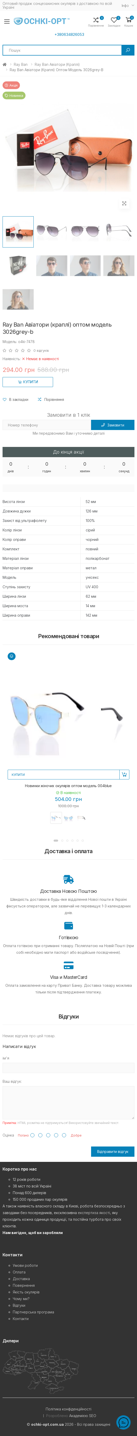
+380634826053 (69, 34)
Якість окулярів (26, 1292)
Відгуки (19, 1305)
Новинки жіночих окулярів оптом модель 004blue (68, 786)
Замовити (112, 425)
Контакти (21, 1318)
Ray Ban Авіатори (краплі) (57, 64)
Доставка (21, 1279)
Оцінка (8, 1135)
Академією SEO (82, 1415)
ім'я (6, 1058)
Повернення (24, 1285)
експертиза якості (94, 1212)
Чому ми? (21, 1298)
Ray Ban (21, 64)
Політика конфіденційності (68, 1409)
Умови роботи (25, 1265)
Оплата (19, 1272)
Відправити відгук (113, 1151)
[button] (128, 21)
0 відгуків (41, 350)
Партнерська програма (33, 1312)
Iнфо (125, 5)
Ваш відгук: (12, 1081)
